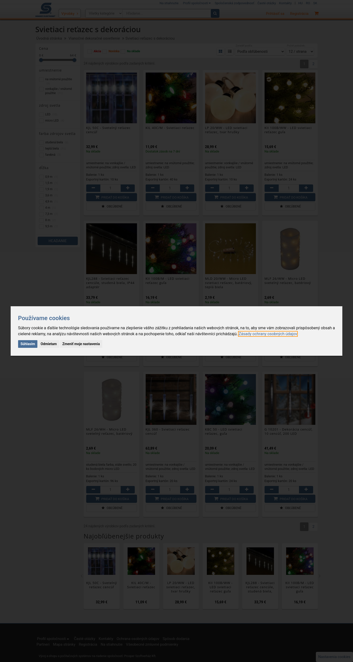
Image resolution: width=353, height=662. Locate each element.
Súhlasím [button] (28, 344)
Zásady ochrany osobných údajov (268, 333)
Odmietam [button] (49, 344)
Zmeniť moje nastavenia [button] (81, 344)
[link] (268, 333)
